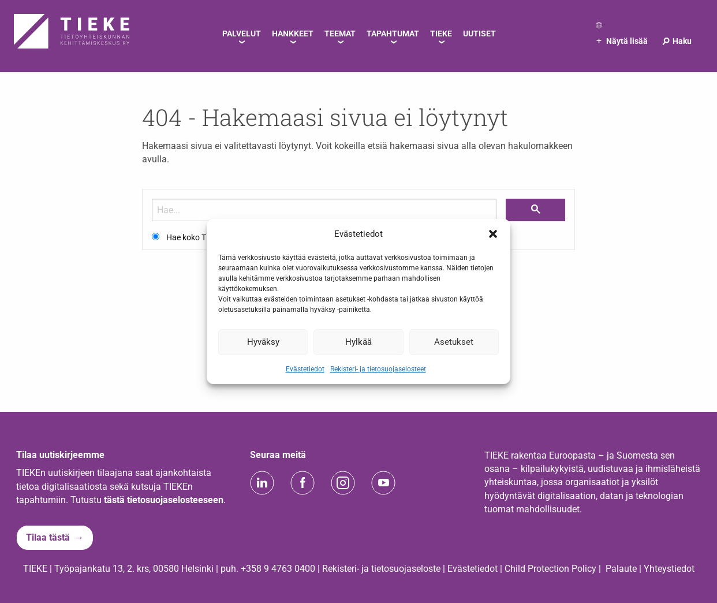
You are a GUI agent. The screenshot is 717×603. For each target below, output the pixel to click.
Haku (676, 41)
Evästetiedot (305, 368)
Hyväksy (263, 342)
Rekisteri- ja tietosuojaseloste (381, 568)
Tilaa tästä (48, 537)
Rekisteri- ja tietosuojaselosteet (378, 368)
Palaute (621, 568)
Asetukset (453, 342)
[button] (493, 234)
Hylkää (358, 342)
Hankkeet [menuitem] (292, 33)
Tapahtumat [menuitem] (393, 33)
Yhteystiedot (669, 568)
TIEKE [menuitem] (441, 33)
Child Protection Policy (550, 568)
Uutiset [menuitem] (479, 33)
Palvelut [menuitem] (241, 33)
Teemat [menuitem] (340, 33)
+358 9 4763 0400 (278, 568)
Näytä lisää (622, 41)
